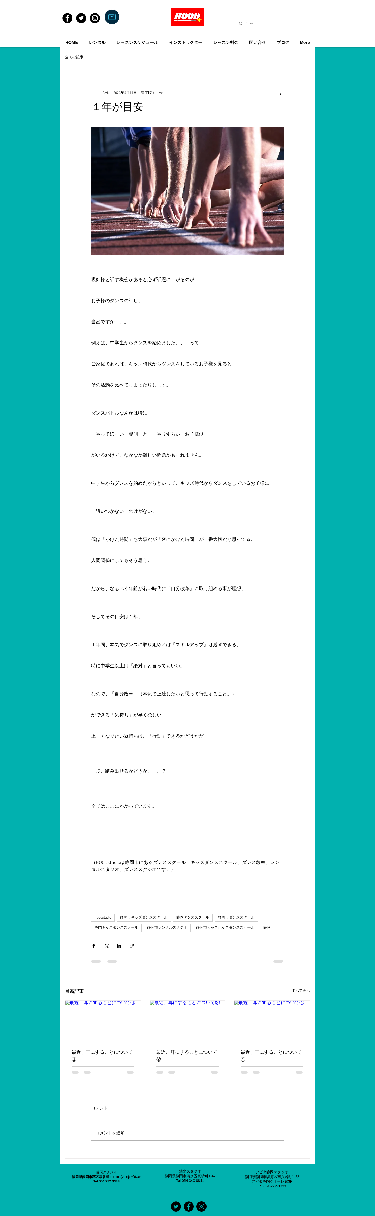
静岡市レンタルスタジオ (167, 928)
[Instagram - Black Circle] (95, 18)
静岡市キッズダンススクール (143, 917)
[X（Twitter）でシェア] (106, 945)
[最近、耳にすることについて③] (103, 1022)
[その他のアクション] (281, 93)
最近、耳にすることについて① (271, 1056)
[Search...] (275, 23)
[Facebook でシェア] (93, 945)
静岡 (267, 928)
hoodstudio (103, 917)
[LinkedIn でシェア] (119, 945)
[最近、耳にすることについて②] (187, 1022)
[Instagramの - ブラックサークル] (201, 1206)
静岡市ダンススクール (236, 917)
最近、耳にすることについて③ (102, 1056)
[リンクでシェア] (131, 945)
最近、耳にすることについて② (186, 1056)
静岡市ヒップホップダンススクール (225, 928)
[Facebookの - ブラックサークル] (189, 1206)
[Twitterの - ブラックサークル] (176, 1206)
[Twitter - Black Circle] (81, 18)
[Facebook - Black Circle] (67, 18)
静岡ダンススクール (192, 917)
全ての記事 (74, 57)
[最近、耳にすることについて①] (272, 1022)
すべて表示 (301, 991)
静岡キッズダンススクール (116, 928)
